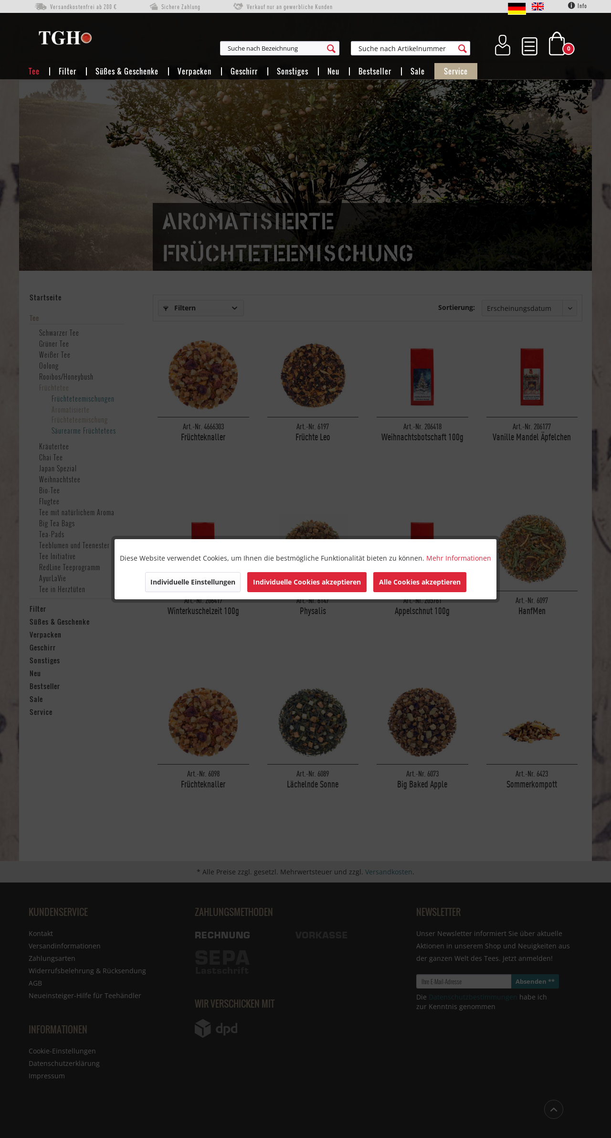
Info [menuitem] (577, 6)
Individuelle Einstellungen (192, 581)
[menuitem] (326, 48)
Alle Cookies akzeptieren (420, 581)
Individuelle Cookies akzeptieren (307, 581)
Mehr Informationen (458, 558)
